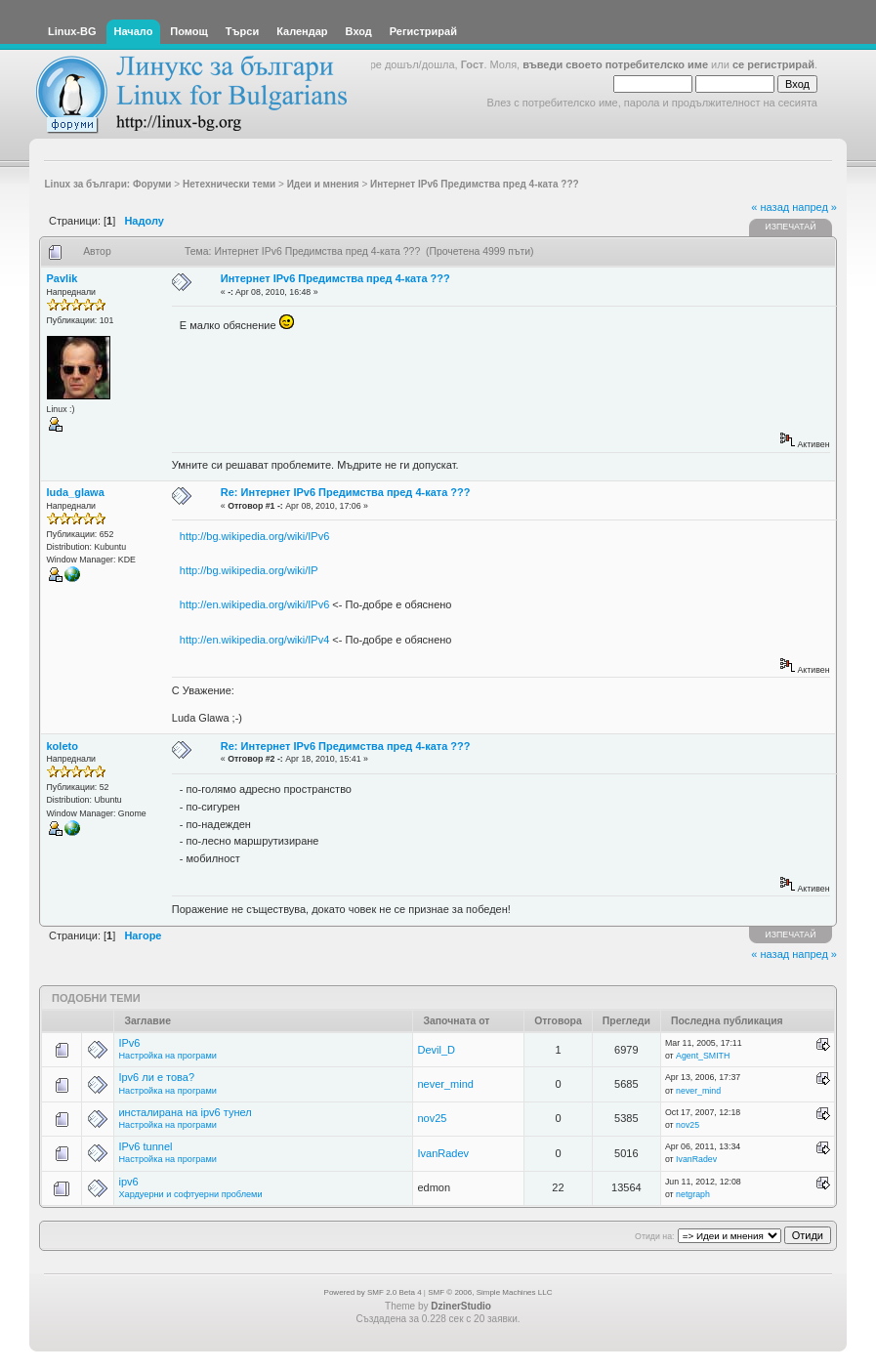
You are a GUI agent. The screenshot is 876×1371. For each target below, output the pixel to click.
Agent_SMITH (703, 1055)
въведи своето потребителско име (615, 64)
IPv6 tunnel (145, 1146)
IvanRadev (443, 1153)
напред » (814, 207)
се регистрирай (773, 64)
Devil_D (436, 1050)
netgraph (693, 1194)
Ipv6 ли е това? (156, 1077)
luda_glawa (75, 492)
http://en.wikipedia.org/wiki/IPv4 (254, 639)
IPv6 (129, 1043)
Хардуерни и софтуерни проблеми (190, 1194)
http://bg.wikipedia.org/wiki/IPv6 (254, 536)
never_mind (445, 1084)
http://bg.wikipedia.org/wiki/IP (249, 570)
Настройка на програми (167, 1055)
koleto (62, 746)
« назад (770, 207)
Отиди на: (654, 1236)
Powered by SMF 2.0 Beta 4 (373, 1292)
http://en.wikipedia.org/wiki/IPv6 (254, 604)
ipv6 (128, 1181)
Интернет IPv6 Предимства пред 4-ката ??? (335, 278)
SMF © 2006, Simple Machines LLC (490, 1292)
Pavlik (62, 278)
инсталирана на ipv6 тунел (184, 1112)
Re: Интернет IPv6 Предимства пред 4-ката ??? (346, 492)
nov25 (431, 1118)
